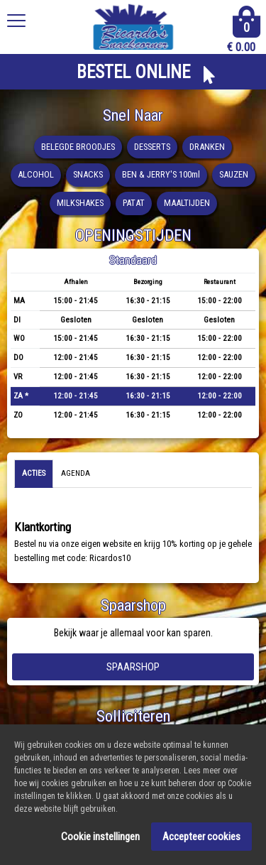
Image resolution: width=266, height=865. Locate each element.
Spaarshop (133, 666)
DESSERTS (152, 146)
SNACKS (88, 174)
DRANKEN (207, 146)
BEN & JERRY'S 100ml (161, 174)
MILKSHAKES (80, 202)
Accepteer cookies (201, 838)
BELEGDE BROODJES (78, 146)
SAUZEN (233, 174)
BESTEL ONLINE (133, 72)
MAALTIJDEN (187, 202)
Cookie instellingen (100, 838)
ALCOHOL (36, 174)
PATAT (134, 202)
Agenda (75, 473)
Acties (33, 473)
